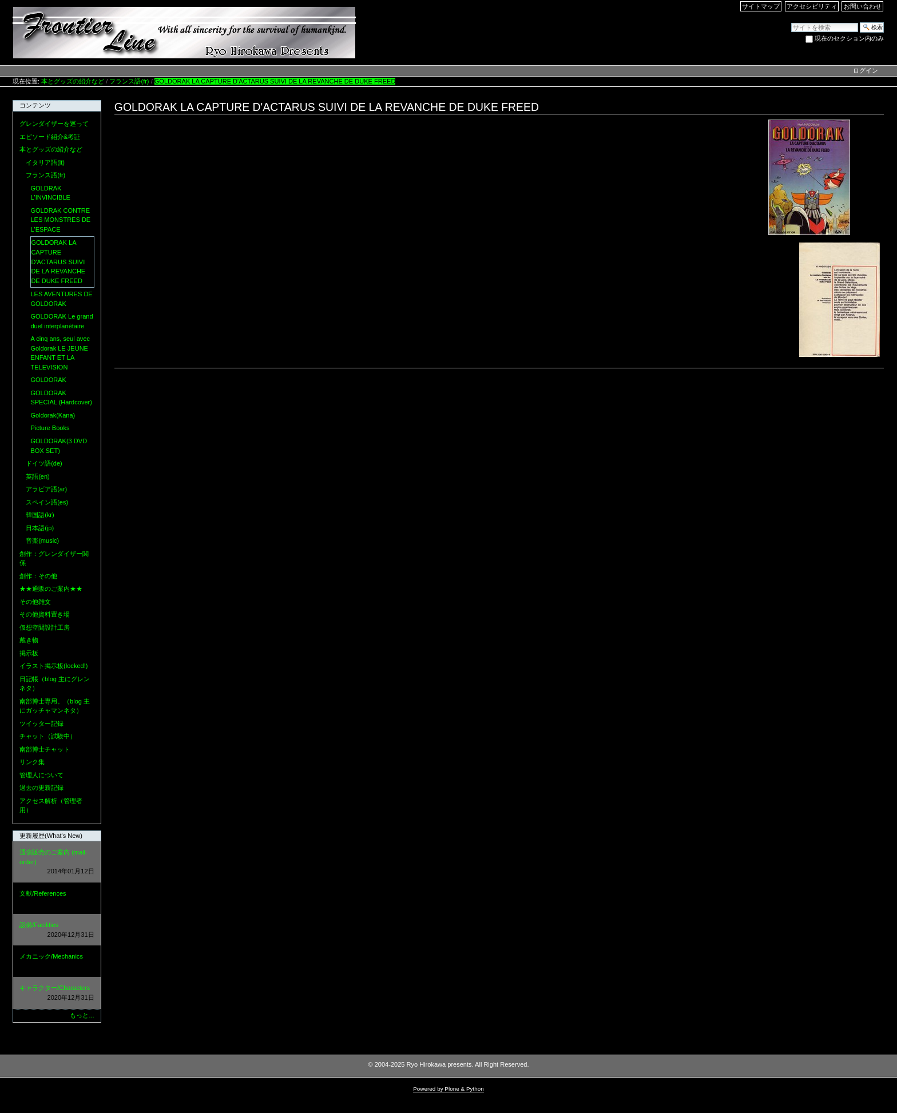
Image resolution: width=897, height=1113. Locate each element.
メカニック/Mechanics (56, 962)
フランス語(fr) (129, 81)
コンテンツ (35, 105)
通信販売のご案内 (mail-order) (56, 862)
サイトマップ (761, 6)
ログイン (865, 70)
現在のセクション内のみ (849, 38)
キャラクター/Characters (56, 993)
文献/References (56, 899)
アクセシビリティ (812, 6)
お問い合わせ (863, 6)
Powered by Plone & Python (448, 1089)
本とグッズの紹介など (72, 81)
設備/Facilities (56, 930)
